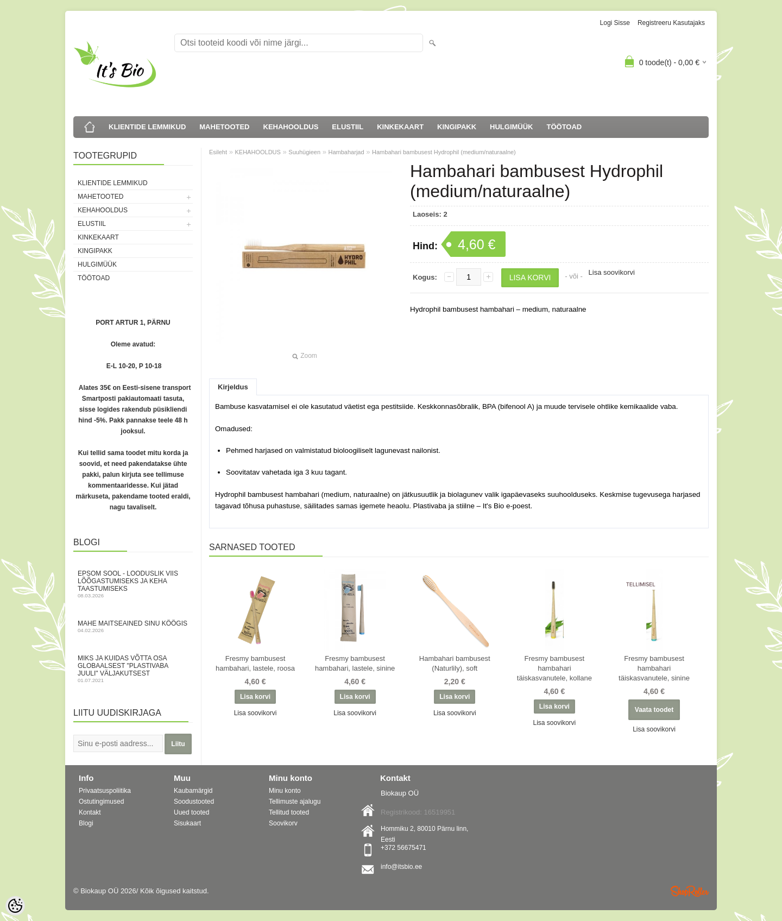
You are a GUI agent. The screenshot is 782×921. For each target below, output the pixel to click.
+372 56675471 (403, 847)
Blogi (86, 823)
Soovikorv (283, 823)
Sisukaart (187, 823)
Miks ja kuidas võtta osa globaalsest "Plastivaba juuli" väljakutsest (133, 668)
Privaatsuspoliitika (105, 790)
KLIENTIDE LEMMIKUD (147, 127)
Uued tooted (191, 812)
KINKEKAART (400, 127)
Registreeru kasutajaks (671, 23)
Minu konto (285, 790)
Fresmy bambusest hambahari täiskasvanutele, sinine (654, 668)
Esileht (218, 152)
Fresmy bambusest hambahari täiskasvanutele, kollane (554, 668)
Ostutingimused (101, 801)
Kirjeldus (233, 387)
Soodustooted (194, 801)
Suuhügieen (304, 152)
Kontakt (90, 812)
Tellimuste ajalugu (294, 801)
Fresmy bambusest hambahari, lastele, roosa (255, 663)
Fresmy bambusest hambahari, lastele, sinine (355, 663)
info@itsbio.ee (401, 866)
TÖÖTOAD (564, 127)
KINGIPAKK (456, 127)
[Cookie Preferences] (15, 906)
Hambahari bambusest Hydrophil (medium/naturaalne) (444, 152)
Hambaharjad (346, 152)
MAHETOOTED (224, 127)
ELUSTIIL (347, 127)
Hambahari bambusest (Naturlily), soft (454, 663)
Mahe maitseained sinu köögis (133, 626)
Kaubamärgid (193, 790)
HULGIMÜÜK (511, 127)
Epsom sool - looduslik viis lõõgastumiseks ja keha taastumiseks (133, 584)
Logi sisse (615, 23)
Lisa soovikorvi (612, 272)
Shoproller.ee (690, 891)
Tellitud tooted (289, 812)
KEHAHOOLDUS (291, 127)
